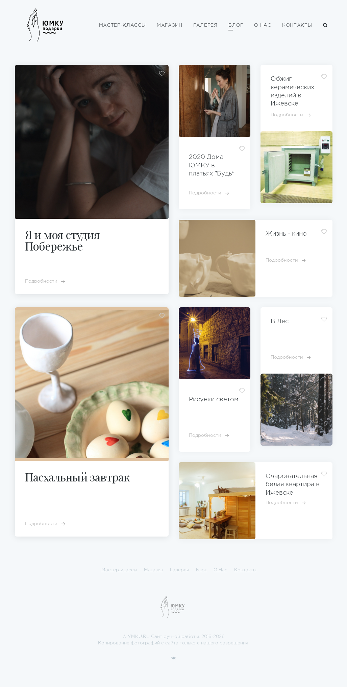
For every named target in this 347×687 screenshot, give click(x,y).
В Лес (280, 321)
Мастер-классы (122, 25)
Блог (235, 25)
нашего (209, 643)
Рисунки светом (214, 399)
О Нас (262, 25)
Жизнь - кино (286, 234)
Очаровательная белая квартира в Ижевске (293, 485)
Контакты (297, 25)
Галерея (205, 25)
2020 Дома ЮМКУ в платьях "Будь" (211, 165)
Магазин (169, 25)
